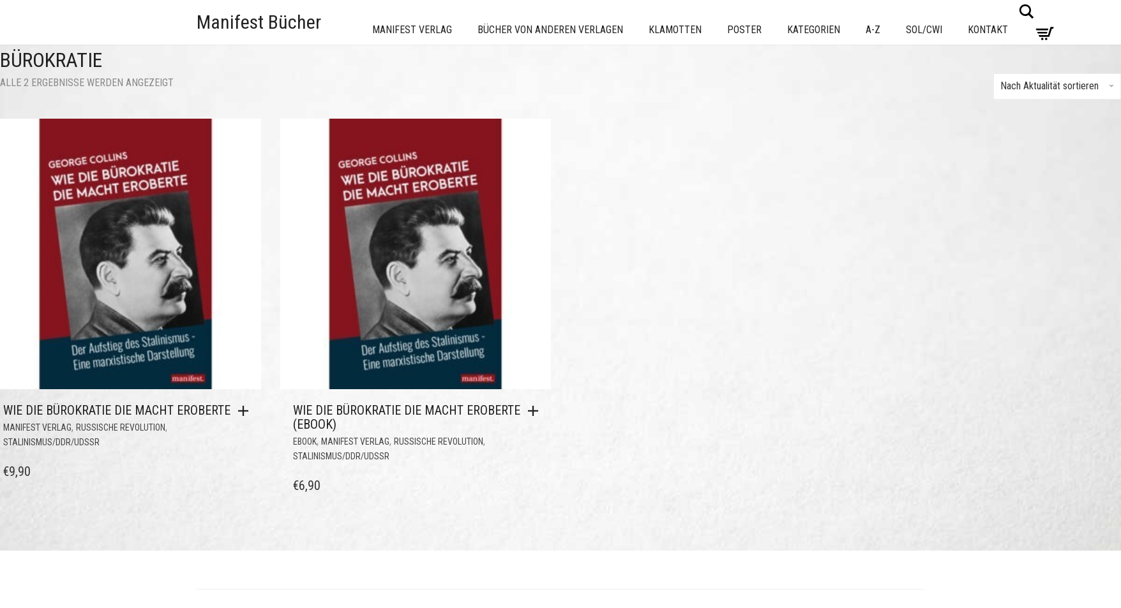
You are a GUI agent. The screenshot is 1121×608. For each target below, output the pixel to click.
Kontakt (988, 30)
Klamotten (675, 30)
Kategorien (813, 30)
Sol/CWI (924, 30)
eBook (305, 441)
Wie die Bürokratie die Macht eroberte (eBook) (406, 417)
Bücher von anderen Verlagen (550, 30)
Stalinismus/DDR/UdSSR (51, 442)
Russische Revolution (120, 427)
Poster (744, 30)
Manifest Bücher (259, 22)
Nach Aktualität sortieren (1057, 86)
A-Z (873, 30)
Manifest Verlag (412, 30)
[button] (246, 411)
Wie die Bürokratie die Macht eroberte (116, 410)
